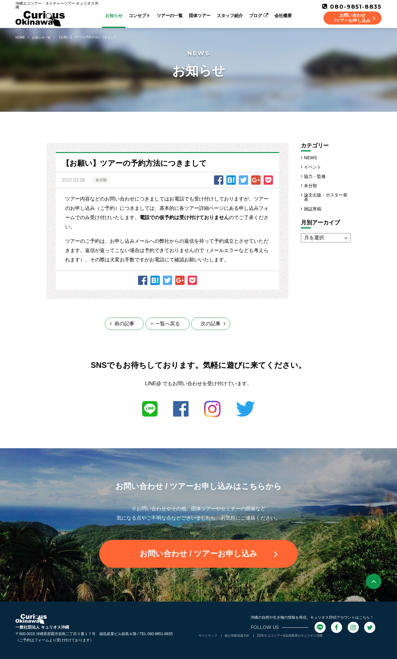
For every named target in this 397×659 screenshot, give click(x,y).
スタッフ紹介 (230, 15)
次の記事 (213, 324)
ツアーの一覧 (170, 15)
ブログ (258, 15)
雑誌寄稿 (312, 208)
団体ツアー (200, 15)
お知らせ (114, 15)
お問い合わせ (209, 553)
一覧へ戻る (165, 324)
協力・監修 (315, 176)
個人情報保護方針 (237, 635)
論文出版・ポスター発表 (325, 197)
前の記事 (122, 324)
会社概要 (283, 15)
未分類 (310, 185)
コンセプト (139, 15)
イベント (312, 167)
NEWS (310, 157)
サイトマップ (207, 635)
